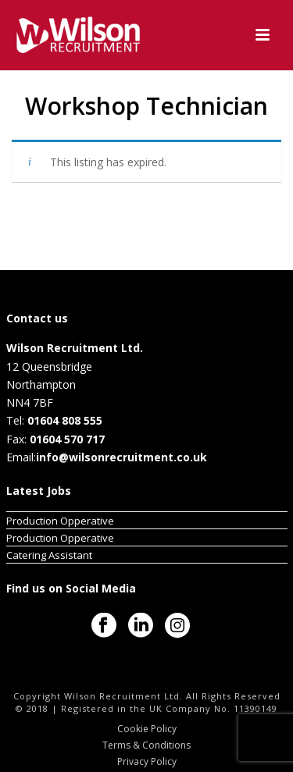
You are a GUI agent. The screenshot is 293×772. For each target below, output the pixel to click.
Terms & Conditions (146, 745)
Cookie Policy (147, 729)
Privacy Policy (147, 762)
